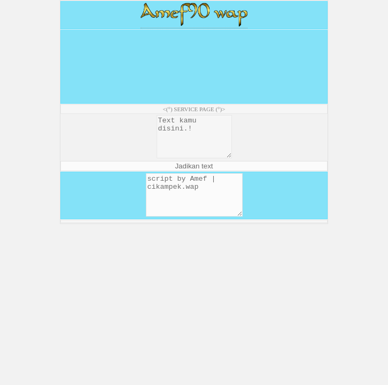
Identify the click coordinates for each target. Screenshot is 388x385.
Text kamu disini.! (194, 140)
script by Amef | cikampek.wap (194, 207)
